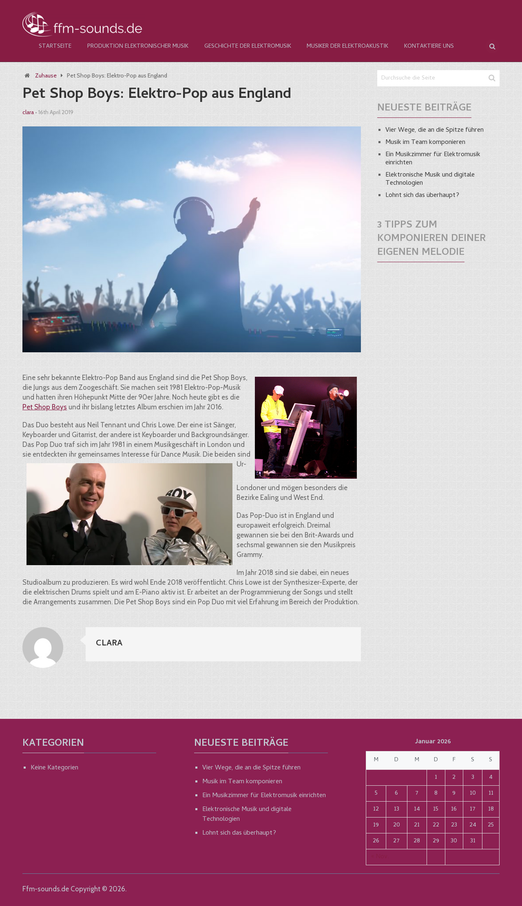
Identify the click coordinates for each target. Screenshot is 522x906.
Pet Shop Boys (44, 407)
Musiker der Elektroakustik (346, 46)
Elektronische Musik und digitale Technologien (430, 179)
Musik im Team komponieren (425, 142)
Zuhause (46, 75)
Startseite (54, 46)
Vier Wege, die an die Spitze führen (434, 130)
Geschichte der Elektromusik (246, 46)
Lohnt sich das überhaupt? (422, 195)
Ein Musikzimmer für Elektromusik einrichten (432, 159)
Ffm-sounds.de (45, 889)
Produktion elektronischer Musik (137, 46)
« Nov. (380, 857)
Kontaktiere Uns (427, 46)
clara (28, 112)
